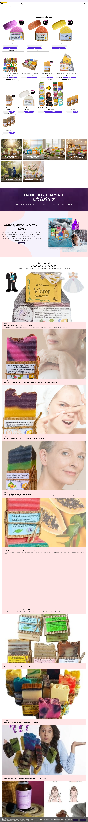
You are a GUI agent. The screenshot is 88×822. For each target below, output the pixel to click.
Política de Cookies (46, 819)
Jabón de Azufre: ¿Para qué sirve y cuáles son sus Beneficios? (24, 447)
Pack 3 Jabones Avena (9, 136)
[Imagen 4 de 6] (76, 158)
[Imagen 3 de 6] (54, 158)
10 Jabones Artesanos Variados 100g (10, 75)
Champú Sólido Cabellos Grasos (38, 42)
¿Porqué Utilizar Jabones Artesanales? (16, 675)
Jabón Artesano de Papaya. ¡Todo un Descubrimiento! (21, 559)
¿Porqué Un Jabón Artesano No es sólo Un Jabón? (20, 731)
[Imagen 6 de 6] (33, 180)
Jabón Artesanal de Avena (9, 111)
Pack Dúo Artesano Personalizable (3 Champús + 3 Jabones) (52, 111)
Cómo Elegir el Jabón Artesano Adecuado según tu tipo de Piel (24, 787)
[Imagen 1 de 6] (11, 158)
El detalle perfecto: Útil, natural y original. (17, 334)
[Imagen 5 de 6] (11, 180)
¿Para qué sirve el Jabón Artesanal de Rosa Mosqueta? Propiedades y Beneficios (30, 391)
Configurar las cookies (24, 820)
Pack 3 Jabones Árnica (74, 111)
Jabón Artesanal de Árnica (48, 75)
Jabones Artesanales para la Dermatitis (16, 619)
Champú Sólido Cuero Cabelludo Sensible (63, 42)
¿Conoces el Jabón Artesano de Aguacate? (17, 503)
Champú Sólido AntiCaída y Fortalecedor (27, 111)
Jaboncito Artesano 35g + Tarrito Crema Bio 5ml (68, 75)
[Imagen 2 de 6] (33, 158)
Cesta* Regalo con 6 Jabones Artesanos (30, 75)
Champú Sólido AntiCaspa (13, 42)
